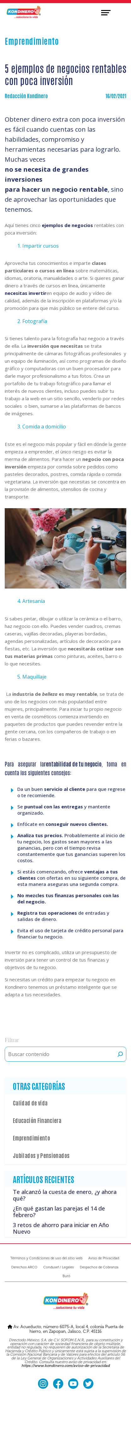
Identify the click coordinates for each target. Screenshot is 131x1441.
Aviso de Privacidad (103, 1258)
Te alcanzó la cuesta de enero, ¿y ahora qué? (65, 1195)
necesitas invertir (25, 293)
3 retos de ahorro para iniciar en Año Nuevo (61, 1228)
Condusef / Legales (58, 1267)
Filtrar (12, 1040)
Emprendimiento (31, 1137)
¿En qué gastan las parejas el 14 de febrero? (59, 1211)
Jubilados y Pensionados (41, 1155)
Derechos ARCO (24, 1267)
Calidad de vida (30, 1102)
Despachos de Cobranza (99, 1267)
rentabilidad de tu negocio (72, 763)
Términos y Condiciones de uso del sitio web (46, 1258)
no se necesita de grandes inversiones (47, 174)
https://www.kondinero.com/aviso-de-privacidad (65, 1366)
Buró (66, 1276)
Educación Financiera (37, 1120)
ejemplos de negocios (67, 225)
